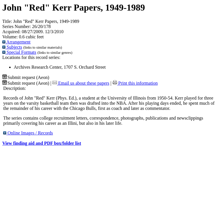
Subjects (12, 47)
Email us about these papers (80, 83)
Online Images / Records (28, 132)
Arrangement (16, 41)
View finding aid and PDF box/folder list (41, 143)
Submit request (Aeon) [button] (25, 77)
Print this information (135, 83)
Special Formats (19, 52)
